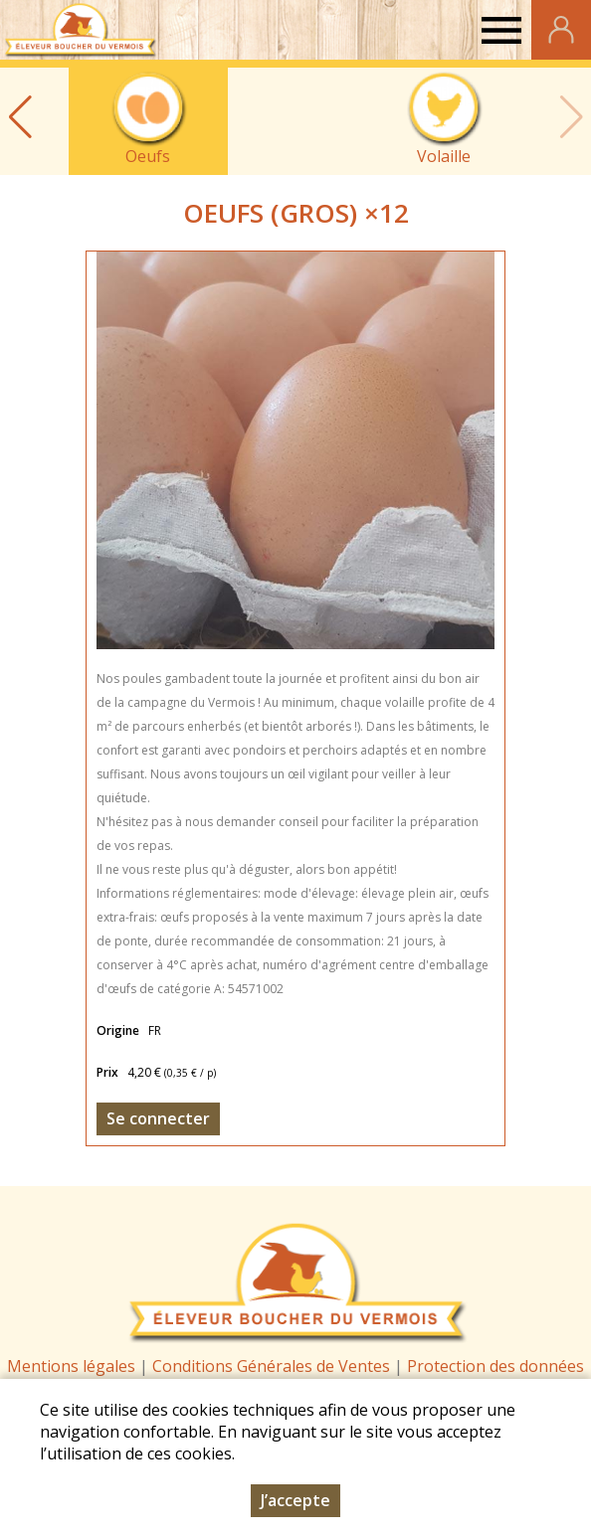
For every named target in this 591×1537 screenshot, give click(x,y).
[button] (20, 117)
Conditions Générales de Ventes (273, 1366)
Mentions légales (71, 1366)
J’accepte (295, 1500)
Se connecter (158, 1118)
